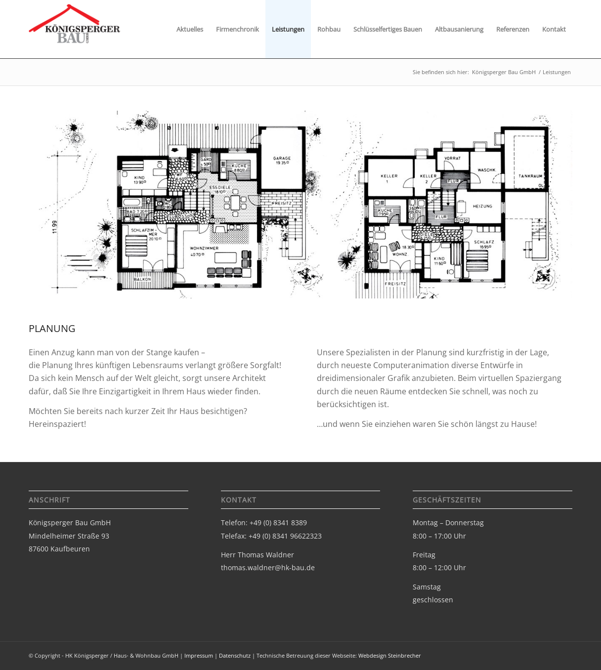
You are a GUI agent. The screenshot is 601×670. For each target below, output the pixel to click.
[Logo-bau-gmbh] (75, 33)
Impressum (198, 655)
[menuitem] (190, 29)
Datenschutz (235, 655)
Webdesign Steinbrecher (389, 655)
